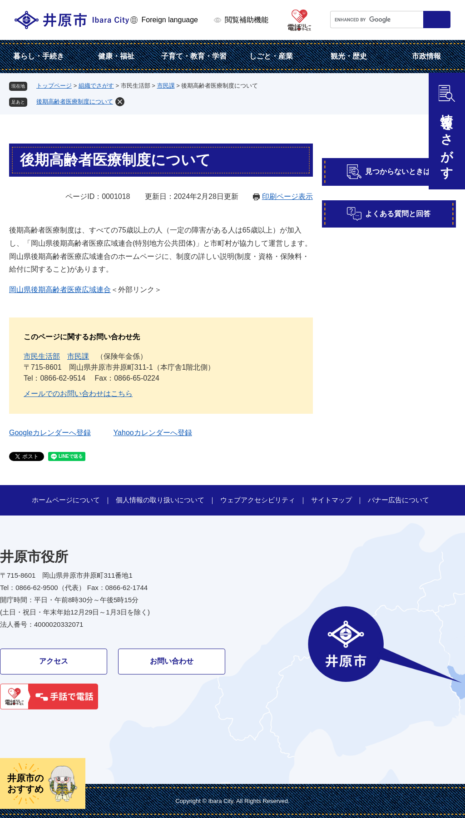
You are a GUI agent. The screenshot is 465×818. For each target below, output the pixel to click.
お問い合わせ (171, 661)
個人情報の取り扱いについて (160, 500)
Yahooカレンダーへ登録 (153, 432)
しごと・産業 (271, 56)
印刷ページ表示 (287, 196)
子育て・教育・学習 (194, 56)
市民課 (166, 85)
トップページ (54, 85)
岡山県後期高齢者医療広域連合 (60, 289)
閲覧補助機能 (246, 20)
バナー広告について (398, 500)
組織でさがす (96, 85)
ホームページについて (66, 500)
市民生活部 (42, 356)
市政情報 (426, 56)
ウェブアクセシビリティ (257, 500)
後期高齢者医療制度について (74, 101)
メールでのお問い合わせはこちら (78, 393)
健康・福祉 (116, 56)
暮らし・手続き (38, 56)
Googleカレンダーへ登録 (50, 432)
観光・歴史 (349, 56)
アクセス (53, 661)
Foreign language (169, 20)
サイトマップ (331, 500)
